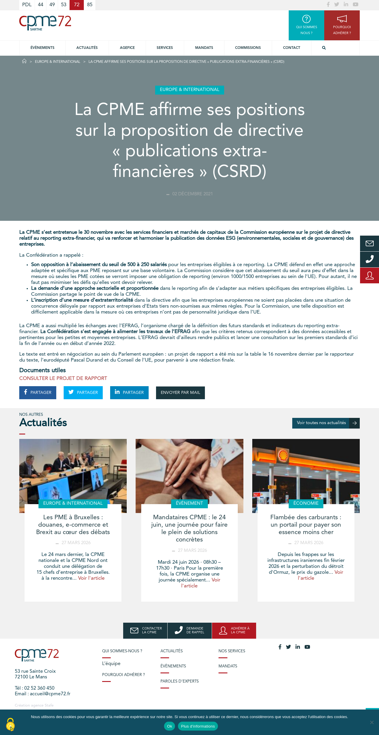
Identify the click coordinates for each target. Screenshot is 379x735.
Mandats (204, 48)
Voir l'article (91, 578)
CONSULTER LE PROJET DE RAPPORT (63, 378)
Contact (291, 48)
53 (63, 4)
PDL (27, 4)
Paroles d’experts (179, 681)
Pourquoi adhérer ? (123, 675)
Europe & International (57, 62)
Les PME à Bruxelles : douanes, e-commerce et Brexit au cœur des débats (73, 525)
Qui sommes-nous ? (122, 651)
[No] (372, 722)
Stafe (49, 705)
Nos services (232, 651)
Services (165, 48)
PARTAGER (38, 392)
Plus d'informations (198, 726)
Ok (169, 726)
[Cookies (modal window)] (10, 725)
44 (40, 4)
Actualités (87, 48)
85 (89, 4)
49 (52, 4)
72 (76, 4)
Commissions (248, 48)
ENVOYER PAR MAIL (180, 393)
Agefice (127, 48)
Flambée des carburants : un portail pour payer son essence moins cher (305, 525)
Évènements (42, 48)
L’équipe (111, 664)
